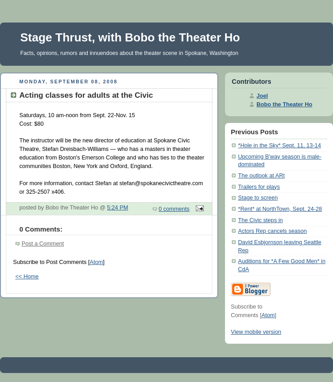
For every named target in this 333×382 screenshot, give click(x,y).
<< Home (27, 276)
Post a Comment (43, 244)
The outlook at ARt (261, 176)
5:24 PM (117, 208)
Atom (96, 262)
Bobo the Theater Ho (284, 104)
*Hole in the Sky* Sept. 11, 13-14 (279, 145)
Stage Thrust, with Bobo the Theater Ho (130, 37)
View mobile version (256, 332)
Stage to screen (258, 198)
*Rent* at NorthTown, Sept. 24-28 (280, 209)
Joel (262, 96)
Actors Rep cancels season (272, 231)
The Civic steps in (260, 220)
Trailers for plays (259, 187)
